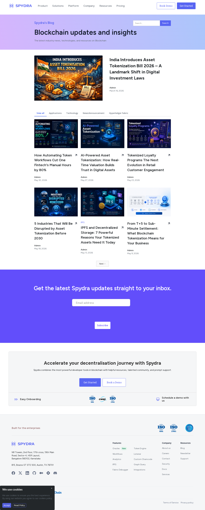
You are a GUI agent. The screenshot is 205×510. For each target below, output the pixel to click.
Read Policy (19, 505)
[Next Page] (102, 264)
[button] (42, 6)
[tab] (40, 113)
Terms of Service (170, 502)
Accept (7, 505)
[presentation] (94, 315)
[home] (21, 5)
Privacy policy (187, 502)
